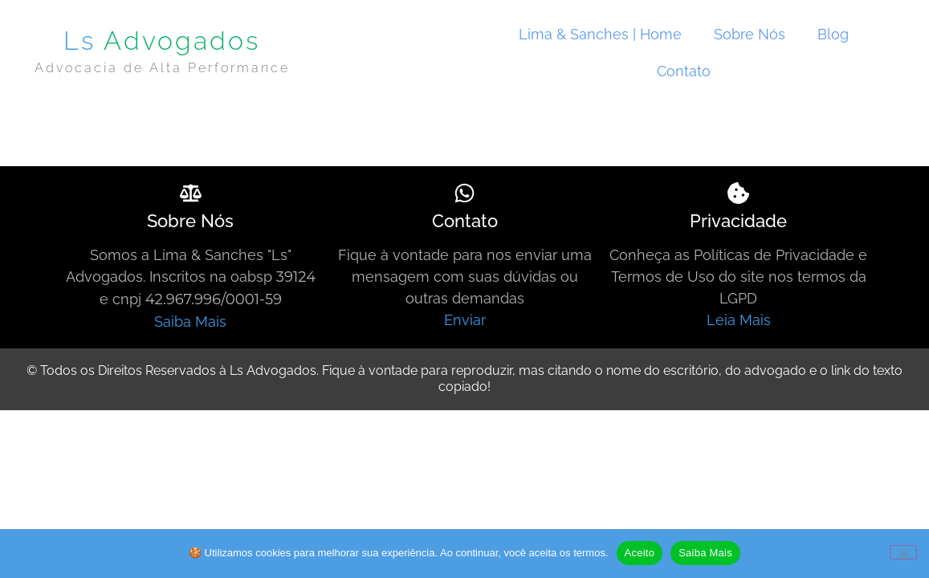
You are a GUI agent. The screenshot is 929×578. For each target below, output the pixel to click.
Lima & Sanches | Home (600, 34)
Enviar (465, 319)
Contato (684, 71)
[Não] (903, 552)
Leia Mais (739, 319)
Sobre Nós (749, 34)
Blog (833, 34)
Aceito (640, 553)
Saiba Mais (190, 321)
